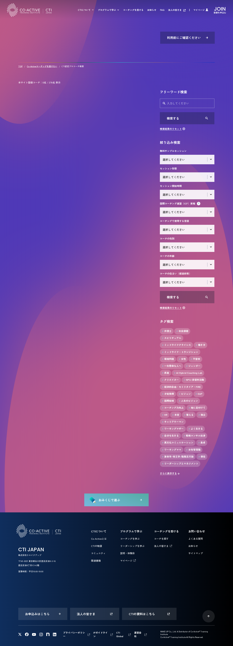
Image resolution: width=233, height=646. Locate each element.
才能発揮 (168, 394)
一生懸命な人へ (171, 366)
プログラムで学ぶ (107, 10)
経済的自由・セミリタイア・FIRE (181, 387)
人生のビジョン (188, 400)
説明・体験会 (127, 553)
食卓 (201, 442)
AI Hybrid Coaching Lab (188, 373)
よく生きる (196, 428)
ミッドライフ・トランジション (180, 352)
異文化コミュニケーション (177, 442)
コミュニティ (98, 553)
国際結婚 (168, 400)
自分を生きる (170, 435)
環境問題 (168, 359)
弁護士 (167, 331)
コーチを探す (161, 538)
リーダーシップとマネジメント (180, 463)
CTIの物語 (96, 546)
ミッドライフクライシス (176, 345)
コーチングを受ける (133, 10)
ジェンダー (193, 366)
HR (164, 415)
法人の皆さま (175, 10)
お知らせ (151, 10)
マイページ (199, 10)
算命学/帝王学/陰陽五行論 (178, 456)
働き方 (200, 345)
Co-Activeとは (99, 538)
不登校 (195, 359)
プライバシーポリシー (74, 634)
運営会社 (137, 634)
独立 (201, 415)
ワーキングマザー (173, 428)
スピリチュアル (171, 338)
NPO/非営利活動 (194, 379)
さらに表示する (168, 473)
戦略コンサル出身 (194, 435)
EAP (198, 394)
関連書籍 (96, 560)
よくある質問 (195, 538)
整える (189, 415)
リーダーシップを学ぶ (132, 546)
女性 (182, 359)
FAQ (162, 10)
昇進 (165, 373)
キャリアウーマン (173, 421)
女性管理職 (193, 449)
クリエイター (170, 379)
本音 (175, 415)
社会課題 (182, 331)
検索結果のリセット (171, 128)
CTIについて (84, 10)
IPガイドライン (100, 634)
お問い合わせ (196, 531)
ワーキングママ (171, 449)
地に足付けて (197, 407)
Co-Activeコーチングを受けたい (42, 66)
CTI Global (119, 634)
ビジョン (185, 394)
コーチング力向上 (173, 407)
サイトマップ (195, 553)
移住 (201, 456)
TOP (20, 66)
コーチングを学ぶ (130, 538)
